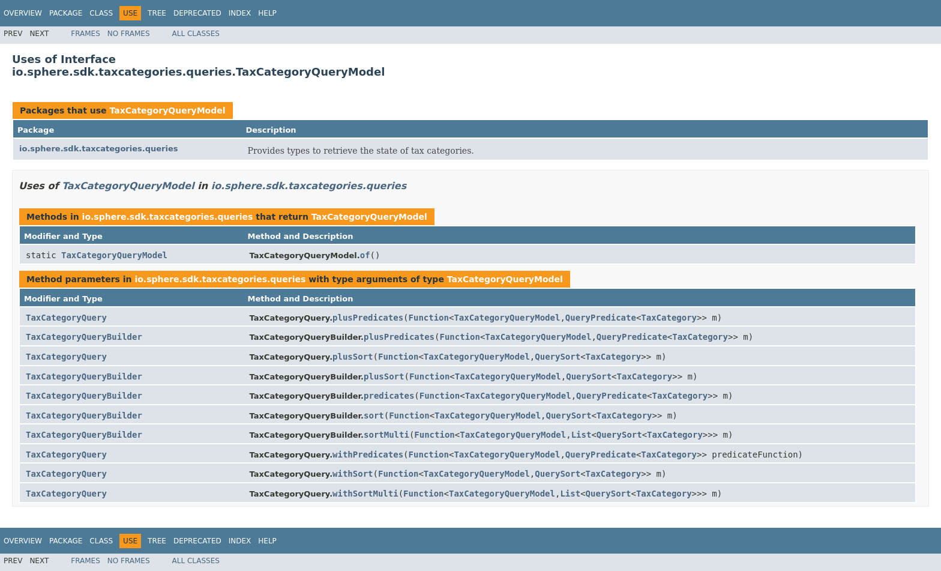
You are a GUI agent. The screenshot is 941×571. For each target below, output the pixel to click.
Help (267, 13)
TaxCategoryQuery (66, 317)
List (581, 435)
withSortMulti (365, 493)
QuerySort (557, 356)
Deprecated (197, 13)
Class (101, 13)
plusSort (352, 356)
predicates (389, 395)
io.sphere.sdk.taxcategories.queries (98, 148)
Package (65, 13)
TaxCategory (669, 317)
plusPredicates (367, 317)
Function (429, 317)
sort (374, 415)
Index (240, 13)
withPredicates (367, 454)
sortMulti (386, 435)
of (365, 255)
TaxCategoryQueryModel (167, 110)
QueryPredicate (600, 317)
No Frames (128, 33)
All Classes (196, 33)
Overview (23, 13)
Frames (85, 33)
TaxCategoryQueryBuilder (84, 337)
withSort (352, 474)
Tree (157, 13)
